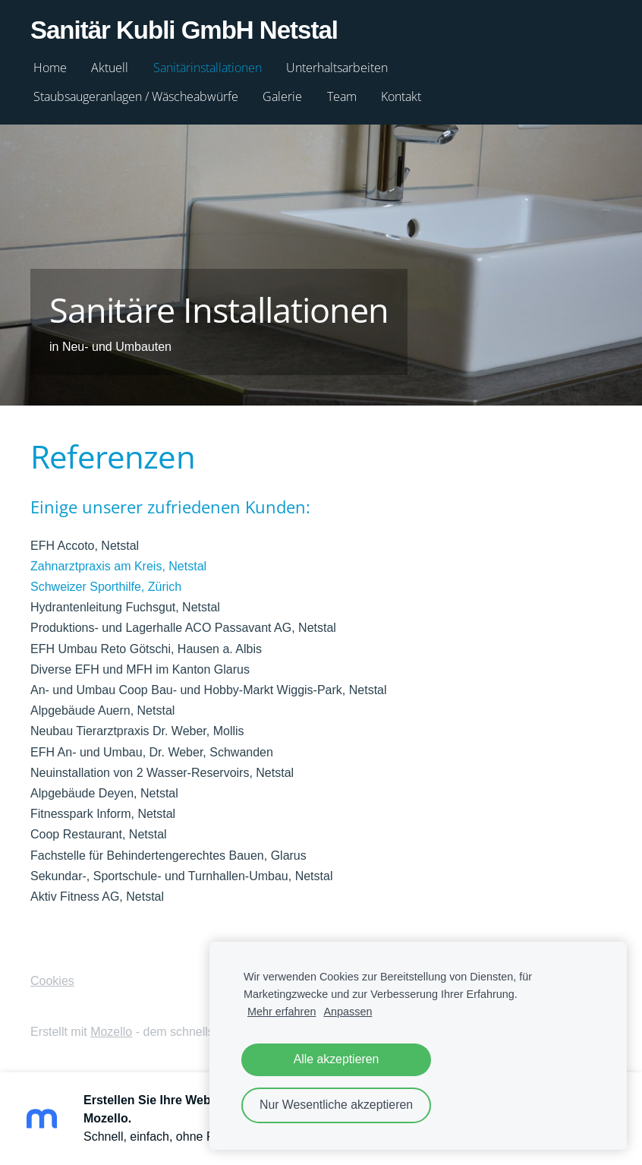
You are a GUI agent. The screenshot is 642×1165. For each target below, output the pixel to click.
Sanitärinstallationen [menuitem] (207, 67)
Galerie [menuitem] (282, 96)
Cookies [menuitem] (52, 980)
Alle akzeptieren (336, 1059)
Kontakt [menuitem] (401, 96)
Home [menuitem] (50, 67)
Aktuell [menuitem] (109, 67)
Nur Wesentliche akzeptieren (336, 1104)
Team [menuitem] (342, 96)
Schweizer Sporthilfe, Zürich (105, 586)
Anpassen (347, 1012)
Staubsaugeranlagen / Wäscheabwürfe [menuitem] (135, 96)
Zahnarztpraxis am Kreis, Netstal (118, 566)
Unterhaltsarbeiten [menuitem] (337, 67)
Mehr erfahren (281, 1012)
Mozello (111, 1031)
